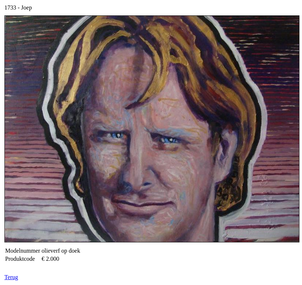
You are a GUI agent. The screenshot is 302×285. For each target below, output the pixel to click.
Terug (11, 277)
